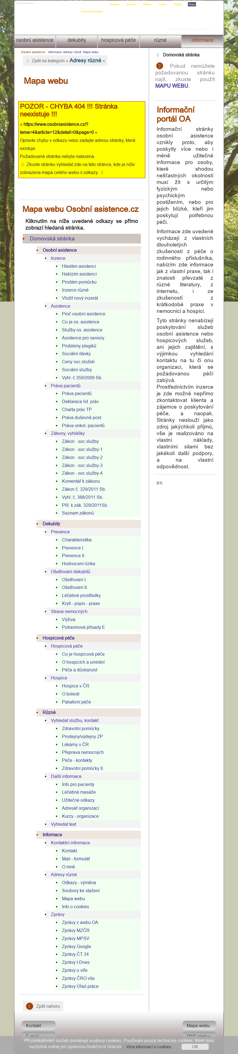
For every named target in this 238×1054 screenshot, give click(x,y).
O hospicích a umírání (82, 662)
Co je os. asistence (79, 321)
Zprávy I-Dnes (75, 962)
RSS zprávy (200, 1036)
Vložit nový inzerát (79, 297)
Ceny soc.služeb (77, 361)
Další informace (65, 776)
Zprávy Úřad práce (79, 986)
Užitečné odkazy (77, 800)
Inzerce (57, 258)
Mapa (193, 4)
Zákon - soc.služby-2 (81, 457)
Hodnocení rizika (77, 563)
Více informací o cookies (148, 1046)
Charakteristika (75, 539)
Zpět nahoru (42, 1006)
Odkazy (148, 4)
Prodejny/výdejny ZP (81, 736)
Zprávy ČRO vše (77, 978)
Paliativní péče (75, 701)
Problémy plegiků (78, 345)
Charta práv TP (76, 409)
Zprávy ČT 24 (74, 954)
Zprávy (164, 4)
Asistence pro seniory (82, 337)
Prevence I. (72, 547)
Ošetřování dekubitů (69, 571)
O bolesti (69, 693)
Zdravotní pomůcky (79, 728)
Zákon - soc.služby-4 (81, 473)
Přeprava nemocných (82, 752)
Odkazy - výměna (78, 882)
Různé (161, 40)
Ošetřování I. (73, 579)
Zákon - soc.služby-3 (81, 465)
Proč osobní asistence (82, 313)
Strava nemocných (68, 611)
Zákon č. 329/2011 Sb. (83, 489)
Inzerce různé (74, 289)
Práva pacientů (64, 385)
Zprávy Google (75, 946)
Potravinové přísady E (82, 627)
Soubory (116, 4)
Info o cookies (74, 906)
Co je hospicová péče (82, 653)
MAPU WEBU (176, 86)
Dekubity (76, 40)
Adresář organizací (79, 808)
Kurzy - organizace (79, 816)
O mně (67, 866)
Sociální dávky (75, 353)
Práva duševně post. (81, 417)
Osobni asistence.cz (35, 4)
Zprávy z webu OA (79, 922)
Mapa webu (89, 52)
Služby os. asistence (81, 329)
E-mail (31, 1036)
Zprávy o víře (73, 970)
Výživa (67, 619)
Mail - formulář (75, 858)
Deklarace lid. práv (79, 401)
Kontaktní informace (69, 842)
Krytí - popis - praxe (80, 603)
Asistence (59, 305)
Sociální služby (76, 369)
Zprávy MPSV (74, 938)
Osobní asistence (34, 40)
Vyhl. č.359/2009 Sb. (81, 377)
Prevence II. (72, 555)
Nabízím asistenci (78, 273)
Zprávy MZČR (75, 930)
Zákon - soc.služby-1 (81, 449)
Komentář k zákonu (80, 481)
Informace (203, 40)
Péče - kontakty (76, 760)
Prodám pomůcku (78, 281)
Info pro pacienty (77, 784)
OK (195, 1046)
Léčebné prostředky (80, 595)
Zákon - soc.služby (79, 441)
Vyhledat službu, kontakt (73, 720)
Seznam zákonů (77, 512)
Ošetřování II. (74, 587)
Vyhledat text (62, 824)
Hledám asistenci (78, 266)
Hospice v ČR (74, 685)
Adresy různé (71, 52)
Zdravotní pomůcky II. (82, 768)
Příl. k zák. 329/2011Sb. (84, 505)
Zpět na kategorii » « (64, 60)
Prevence (59, 531)
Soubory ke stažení (80, 890)
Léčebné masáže (78, 792)
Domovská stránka (93, 4)
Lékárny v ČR (74, 744)
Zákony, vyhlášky (67, 433)
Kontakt (132, 4)
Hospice (58, 677)
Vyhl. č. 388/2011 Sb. (81, 497)
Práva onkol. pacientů (82, 425)
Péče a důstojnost (78, 669)
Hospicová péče (118, 40)
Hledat (179, 4)
